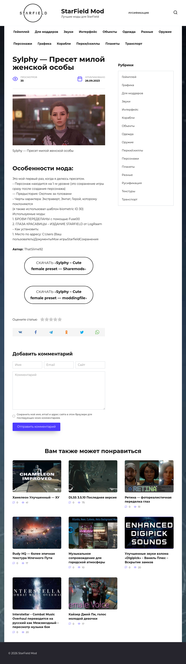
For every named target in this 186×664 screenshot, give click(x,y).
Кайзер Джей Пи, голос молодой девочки (87, 616)
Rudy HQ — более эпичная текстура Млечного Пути (34, 555)
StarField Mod (82, 11)
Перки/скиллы (88, 43)
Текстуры (128, 191)
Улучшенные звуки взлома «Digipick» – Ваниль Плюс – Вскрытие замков (146, 558)
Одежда (129, 32)
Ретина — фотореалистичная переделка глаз (148, 499)
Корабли (64, 43)
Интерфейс (88, 32)
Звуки (68, 32)
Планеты (112, 43)
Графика (44, 43)
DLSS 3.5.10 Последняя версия (93, 497)
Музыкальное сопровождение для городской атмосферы (87, 558)
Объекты (110, 32)
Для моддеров (46, 32)
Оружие (165, 32)
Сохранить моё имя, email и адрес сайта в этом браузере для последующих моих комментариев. (54, 416)
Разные (147, 32)
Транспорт (133, 43)
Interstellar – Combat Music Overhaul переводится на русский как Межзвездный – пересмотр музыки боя (36, 620)
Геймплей (21, 32)
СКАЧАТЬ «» (58, 265)
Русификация (138, 13)
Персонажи (23, 43)
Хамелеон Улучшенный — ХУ (36, 497)
